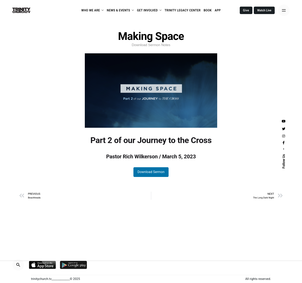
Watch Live (264, 10)
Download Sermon (151, 172)
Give (246, 10)
